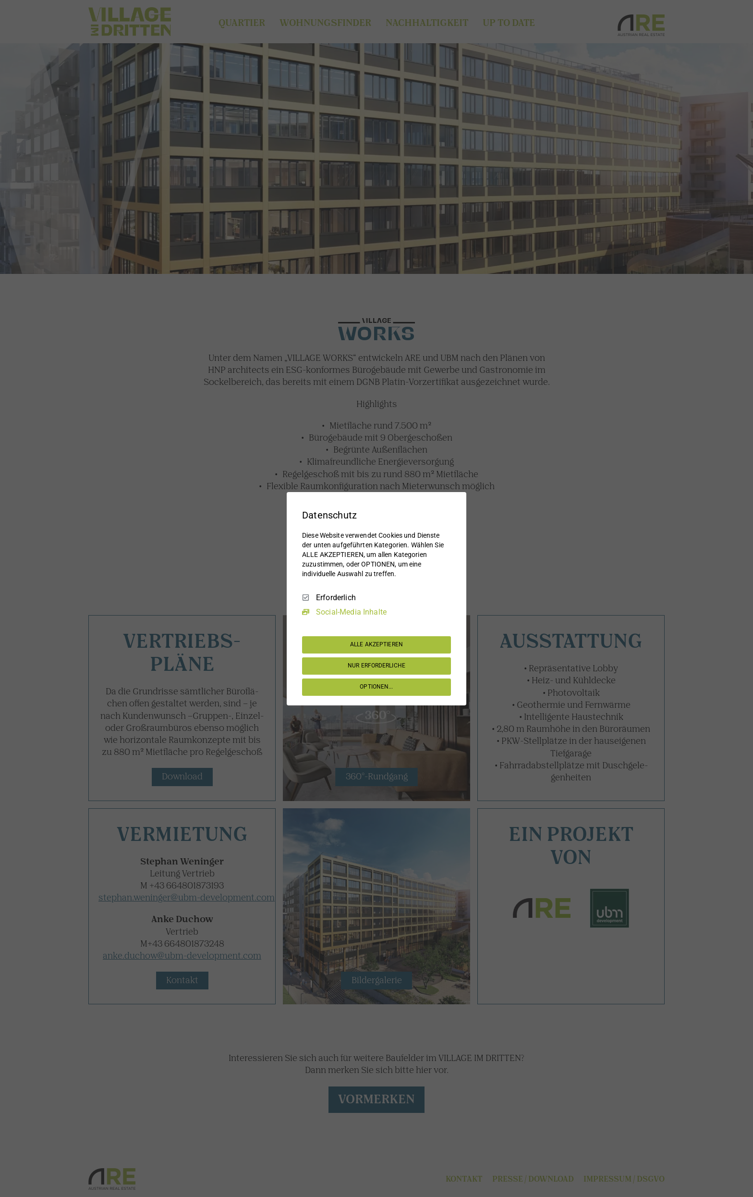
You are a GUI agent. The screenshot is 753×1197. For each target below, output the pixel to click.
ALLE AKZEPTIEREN (376, 644)
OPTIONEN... (376, 686)
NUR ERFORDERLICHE (376, 665)
